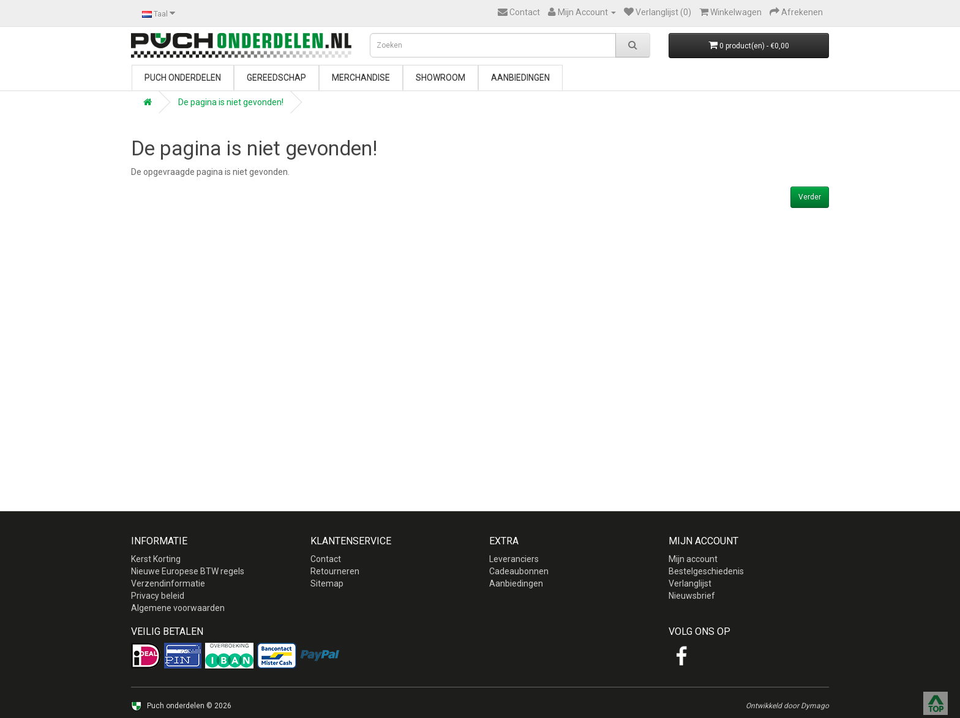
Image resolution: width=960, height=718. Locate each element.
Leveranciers (514, 559)
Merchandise (361, 78)
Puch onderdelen (182, 78)
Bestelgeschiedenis (706, 571)
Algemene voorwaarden (178, 608)
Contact (325, 559)
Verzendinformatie (168, 583)
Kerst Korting (156, 559)
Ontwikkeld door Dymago (787, 705)
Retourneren (334, 571)
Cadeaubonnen (519, 571)
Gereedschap (276, 78)
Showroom (440, 78)
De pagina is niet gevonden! (230, 102)
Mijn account (693, 559)
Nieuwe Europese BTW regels (187, 571)
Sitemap (326, 583)
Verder (809, 197)
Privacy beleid (157, 596)
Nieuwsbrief (692, 596)
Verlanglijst (690, 583)
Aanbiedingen (520, 78)
